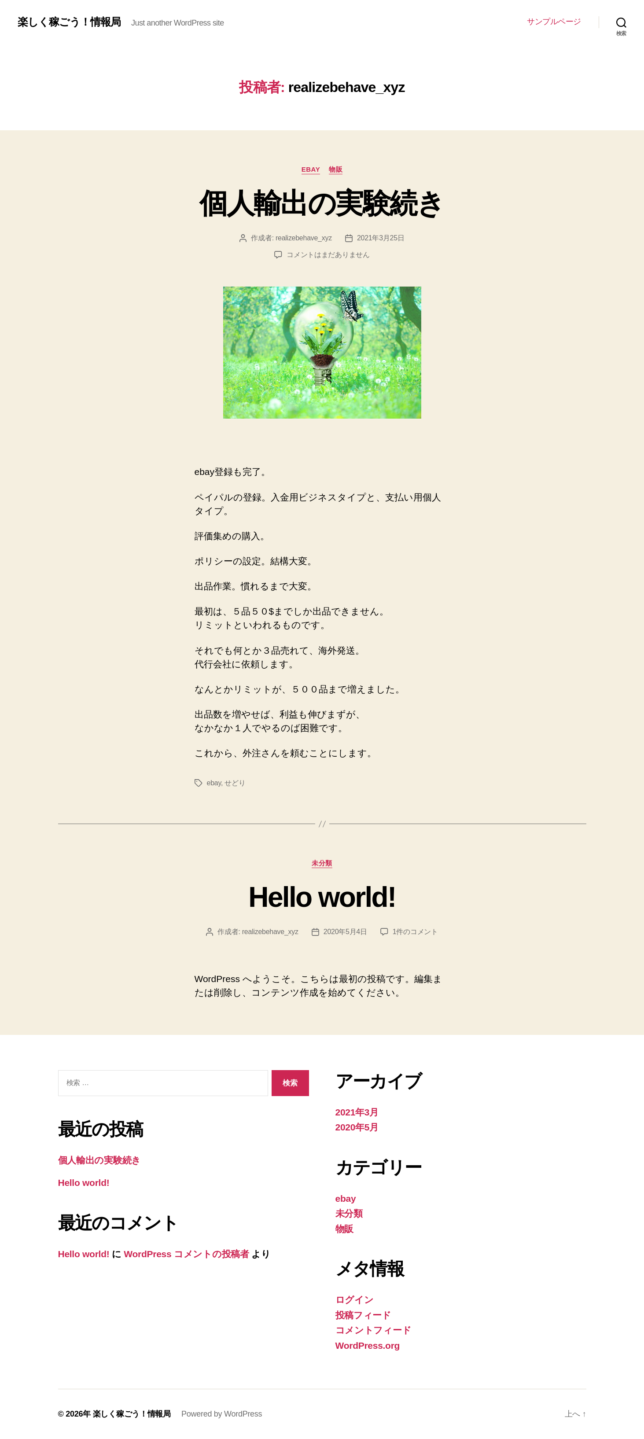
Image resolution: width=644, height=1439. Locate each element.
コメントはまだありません (328, 254)
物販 (335, 169)
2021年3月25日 (381, 238)
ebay (311, 169)
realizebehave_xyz (304, 238)
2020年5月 (357, 1127)
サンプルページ (554, 21)
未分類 (322, 863)
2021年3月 (357, 1112)
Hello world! (321, 897)
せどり (234, 783)
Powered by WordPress (221, 1414)
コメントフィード (373, 1330)
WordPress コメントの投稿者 (186, 1254)
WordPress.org (367, 1345)
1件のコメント (415, 931)
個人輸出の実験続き (321, 203)
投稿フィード (363, 1315)
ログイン (354, 1300)
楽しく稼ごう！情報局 (69, 22)
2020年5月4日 (345, 931)
